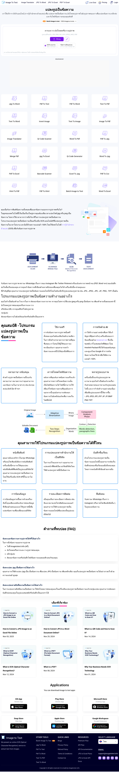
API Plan (81, 746)
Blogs (60, 742)
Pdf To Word (40, 755)
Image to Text (11, 738)
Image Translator (27, 2)
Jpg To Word (40, 746)
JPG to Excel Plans (85, 755)
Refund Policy (63, 750)
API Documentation (85, 750)
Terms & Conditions (65, 755)
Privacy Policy (63, 746)
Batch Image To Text (43, 742)
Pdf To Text (40, 750)
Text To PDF (40, 759)
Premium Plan (83, 742)
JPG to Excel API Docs (84, 760)
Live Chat (90, 2)
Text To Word (41, 763)
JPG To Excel (53, 2)
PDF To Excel (65, 2)
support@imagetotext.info (108, 754)
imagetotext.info (74, 769)
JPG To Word (41, 2)
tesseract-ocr (101, 340)
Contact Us (62, 759)
